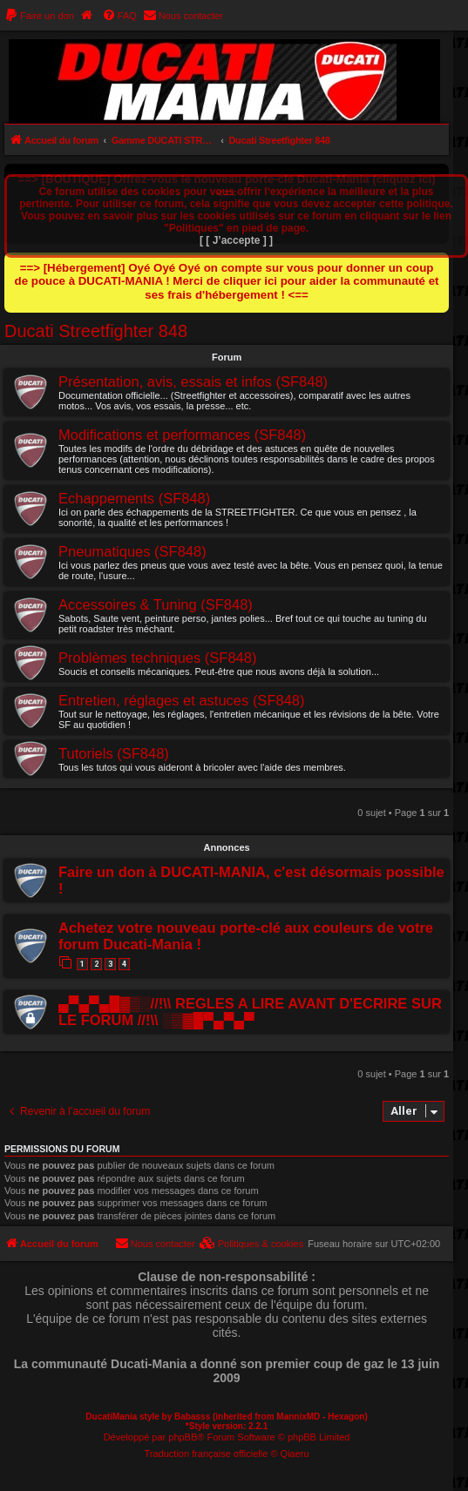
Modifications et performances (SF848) (182, 434)
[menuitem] (39, 15)
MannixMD (298, 1416)
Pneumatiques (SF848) (132, 551)
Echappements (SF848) (134, 498)
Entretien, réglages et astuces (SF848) (181, 700)
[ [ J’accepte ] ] (236, 240)
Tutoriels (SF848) (113, 753)
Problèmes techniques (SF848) (157, 657)
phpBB (182, 1437)
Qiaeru (295, 1453)
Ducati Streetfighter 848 (95, 331)
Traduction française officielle (206, 1453)
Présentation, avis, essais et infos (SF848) (193, 381)
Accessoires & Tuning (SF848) (155, 604)
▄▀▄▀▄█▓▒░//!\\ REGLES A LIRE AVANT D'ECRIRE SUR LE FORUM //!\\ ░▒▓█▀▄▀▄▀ (250, 1011)
